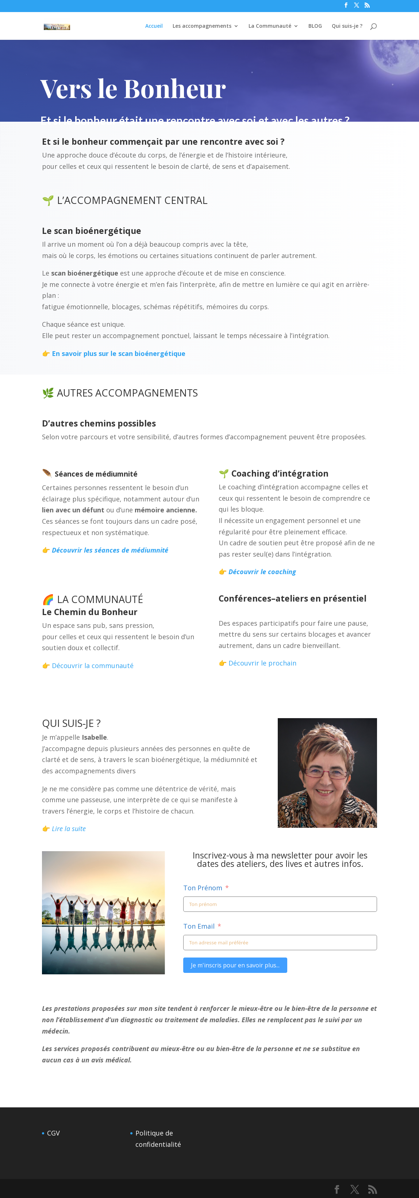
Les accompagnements (202, 26)
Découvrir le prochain (262, 663)
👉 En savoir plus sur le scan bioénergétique (111, 353)
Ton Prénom (202, 887)
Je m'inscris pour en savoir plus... (235, 965)
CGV (53, 1133)
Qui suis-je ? (347, 26)
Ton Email (199, 926)
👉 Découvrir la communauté (88, 665)
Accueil (154, 26)
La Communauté (270, 26)
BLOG (315, 26)
